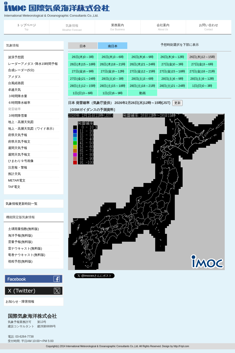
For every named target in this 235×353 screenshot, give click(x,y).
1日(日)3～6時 (83, 93)
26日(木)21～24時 (142, 64)
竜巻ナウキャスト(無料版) (26, 255)
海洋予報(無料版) (20, 235)
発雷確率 (14, 109)
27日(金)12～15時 (142, 71)
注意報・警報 (17, 167)
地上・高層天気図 (21, 122)
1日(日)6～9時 (113, 93)
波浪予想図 (16, 57)
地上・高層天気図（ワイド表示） (32, 128)
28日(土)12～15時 (82, 86)
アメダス (14, 77)
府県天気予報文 (19, 141)
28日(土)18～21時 (142, 86)
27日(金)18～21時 (202, 71)
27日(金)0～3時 (172, 64)
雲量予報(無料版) (20, 242)
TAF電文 (14, 187)
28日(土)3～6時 (142, 78)
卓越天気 (14, 89)
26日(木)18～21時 (112, 64)
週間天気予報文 (19, 154)
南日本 (113, 46)
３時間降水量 (17, 96)
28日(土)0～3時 (113, 78)
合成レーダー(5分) (21, 70)
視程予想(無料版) (20, 261)
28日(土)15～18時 (112, 86)
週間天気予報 (17, 148)
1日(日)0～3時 (202, 86)
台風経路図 (16, 83)
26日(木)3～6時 (113, 57)
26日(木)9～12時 (172, 57)
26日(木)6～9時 (142, 57)
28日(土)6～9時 (172, 78)
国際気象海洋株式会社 (32, 316)
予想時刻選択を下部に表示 (180, 44)
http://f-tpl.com (181, 346)
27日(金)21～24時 (82, 78)
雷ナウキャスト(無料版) (25, 248)
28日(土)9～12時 (202, 78)
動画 (142, 93)
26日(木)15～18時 (82, 64)
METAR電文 (16, 180)
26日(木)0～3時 (83, 57)
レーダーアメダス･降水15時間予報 (33, 64)
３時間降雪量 (17, 115)
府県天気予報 (17, 135)
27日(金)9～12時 (113, 71)
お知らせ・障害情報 (20, 301)
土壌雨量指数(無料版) (23, 229)
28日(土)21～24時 (172, 86)
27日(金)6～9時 (83, 71)
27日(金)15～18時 (172, 71)
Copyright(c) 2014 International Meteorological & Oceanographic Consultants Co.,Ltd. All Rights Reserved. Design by (110, 346)
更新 (177, 103)
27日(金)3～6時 (202, 64)
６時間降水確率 (19, 102)
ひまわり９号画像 (21, 161)
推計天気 (14, 174)
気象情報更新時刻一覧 (21, 203)
